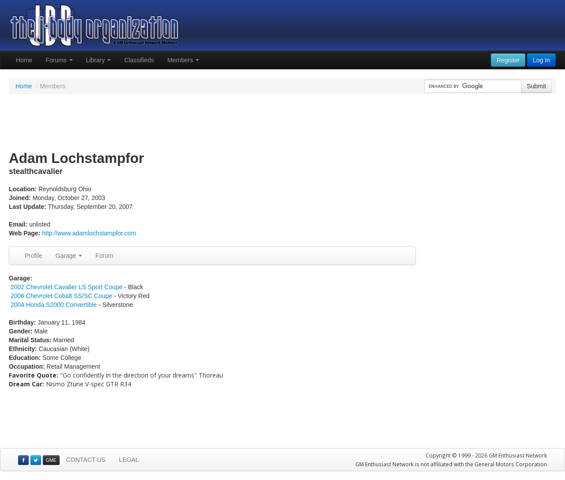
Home (24, 60)
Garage (69, 255)
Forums (58, 60)
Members (183, 60)
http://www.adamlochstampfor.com (89, 233)
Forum (104, 255)
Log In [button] (541, 60)
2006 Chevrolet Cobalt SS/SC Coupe (61, 295)
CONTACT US (86, 459)
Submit (536, 86)
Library (98, 60)
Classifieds (139, 60)
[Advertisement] (282, 123)
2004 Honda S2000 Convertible (54, 304)
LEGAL (129, 459)
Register (508, 60)
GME (51, 460)
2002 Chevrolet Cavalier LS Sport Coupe (67, 287)
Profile (33, 255)
